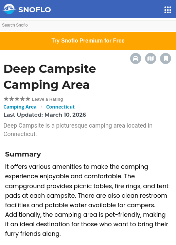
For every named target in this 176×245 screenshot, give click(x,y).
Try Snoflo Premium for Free (87, 41)
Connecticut (60, 106)
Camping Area (20, 106)
